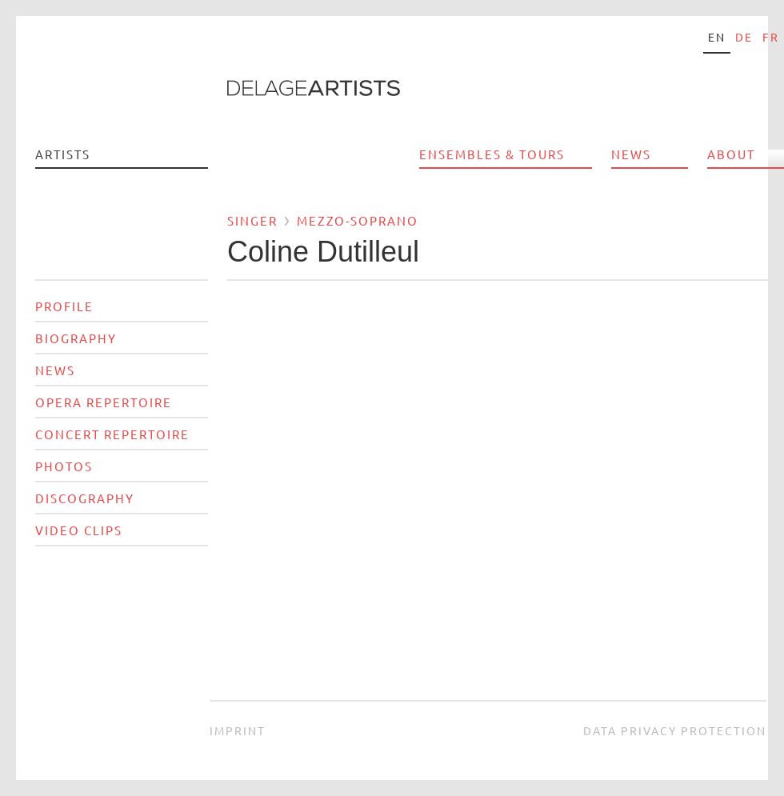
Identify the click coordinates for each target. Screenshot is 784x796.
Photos (64, 466)
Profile (64, 306)
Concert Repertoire (112, 434)
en (717, 37)
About (731, 154)
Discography (84, 498)
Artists (62, 154)
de (744, 37)
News (631, 154)
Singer (252, 220)
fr (770, 37)
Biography (76, 338)
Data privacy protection (674, 730)
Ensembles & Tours (492, 154)
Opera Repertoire (103, 402)
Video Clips (78, 530)
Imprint (238, 730)
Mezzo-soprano (357, 220)
